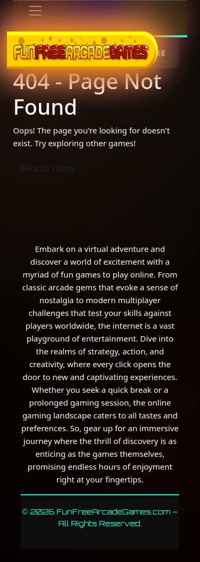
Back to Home (48, 168)
